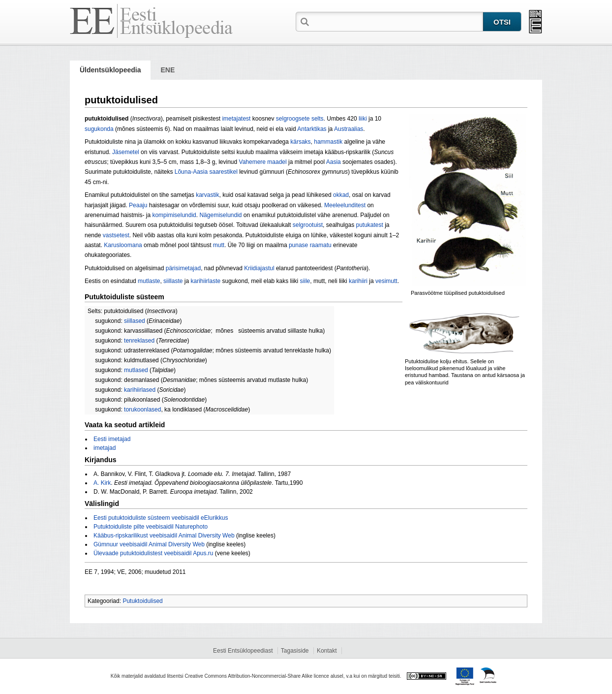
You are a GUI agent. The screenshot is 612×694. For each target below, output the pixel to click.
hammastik (328, 141)
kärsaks (300, 141)
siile (305, 281)
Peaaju (138, 205)
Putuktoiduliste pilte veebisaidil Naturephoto (150, 526)
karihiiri (358, 281)
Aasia (333, 161)
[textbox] (397, 21)
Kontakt (327, 650)
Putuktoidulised (142, 601)
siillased (134, 320)
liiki (363, 118)
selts (317, 118)
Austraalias (348, 129)
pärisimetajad (183, 268)
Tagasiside (295, 650)
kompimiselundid (174, 215)
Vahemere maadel (263, 161)
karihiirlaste (205, 281)
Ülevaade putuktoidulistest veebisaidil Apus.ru (153, 553)
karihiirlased (139, 389)
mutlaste (149, 281)
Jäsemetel (125, 152)
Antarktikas (311, 129)
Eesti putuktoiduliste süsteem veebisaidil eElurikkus (160, 517)
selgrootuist (308, 224)
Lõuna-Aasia (191, 171)
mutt (218, 245)
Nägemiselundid (220, 215)
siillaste (173, 281)
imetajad (104, 447)
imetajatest (236, 118)
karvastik (207, 194)
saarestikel (224, 171)
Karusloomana (123, 245)
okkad (341, 194)
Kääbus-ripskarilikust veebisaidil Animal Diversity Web (164, 535)
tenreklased (139, 340)
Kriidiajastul (259, 268)
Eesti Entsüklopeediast (243, 650)
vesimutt (386, 281)
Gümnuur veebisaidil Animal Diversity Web (149, 544)
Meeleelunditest (345, 205)
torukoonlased (142, 409)
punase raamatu (310, 245)
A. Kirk (102, 482)
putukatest (369, 224)
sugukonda (99, 129)
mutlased (136, 370)
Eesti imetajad (111, 439)
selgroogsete (293, 118)
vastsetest (116, 235)
